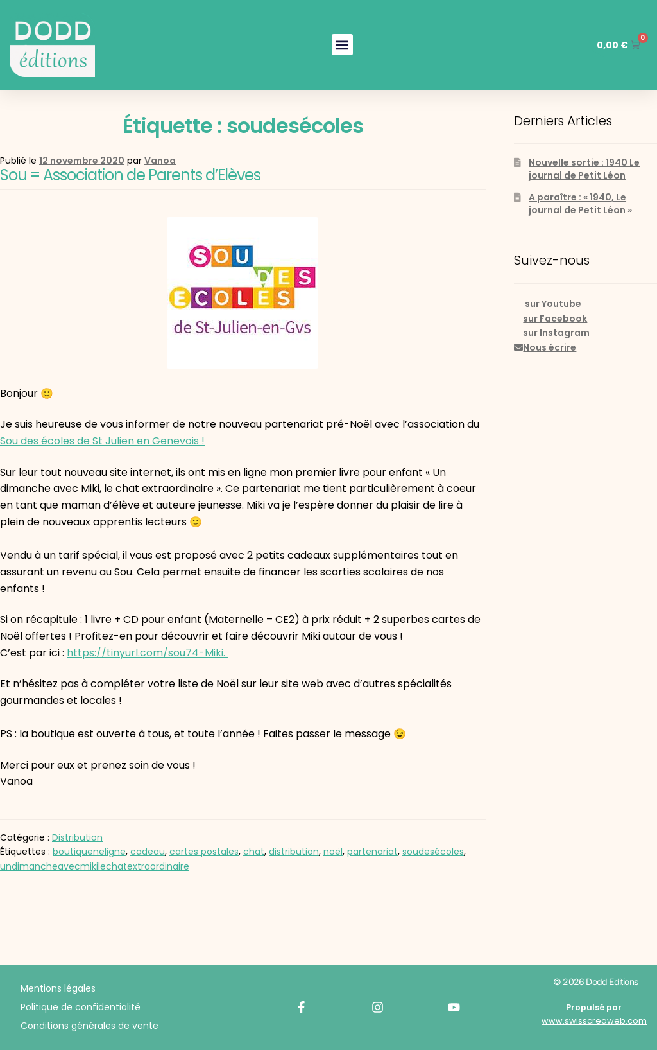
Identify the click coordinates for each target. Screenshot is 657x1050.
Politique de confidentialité (81, 1007)
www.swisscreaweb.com (594, 1020)
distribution (294, 851)
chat (253, 851)
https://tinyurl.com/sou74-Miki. (147, 652)
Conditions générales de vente (89, 1025)
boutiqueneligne (89, 851)
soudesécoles (433, 851)
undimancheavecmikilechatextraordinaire (94, 866)
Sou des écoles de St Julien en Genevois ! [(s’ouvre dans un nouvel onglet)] (102, 440)
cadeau (147, 851)
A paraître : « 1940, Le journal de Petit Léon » (580, 203)
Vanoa (160, 160)
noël (333, 851)
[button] (337, 44)
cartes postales (204, 851)
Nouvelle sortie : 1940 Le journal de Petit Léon (584, 169)
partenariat (372, 851)
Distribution (77, 837)
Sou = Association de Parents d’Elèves (130, 175)
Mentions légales (58, 988)
